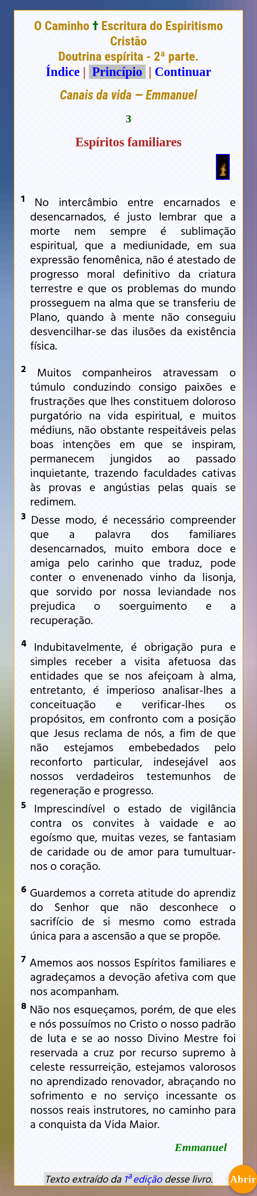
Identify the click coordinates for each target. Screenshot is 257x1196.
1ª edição (143, 1178)
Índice (63, 72)
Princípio (117, 72)
